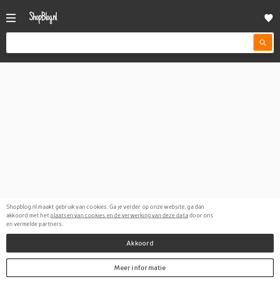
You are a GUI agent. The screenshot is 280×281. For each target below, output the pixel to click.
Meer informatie (140, 267)
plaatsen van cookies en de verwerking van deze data (119, 215)
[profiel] (251, 17)
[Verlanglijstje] (269, 17)
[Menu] (11, 18)
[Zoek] (262, 42)
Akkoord (140, 243)
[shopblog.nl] (128, 17)
